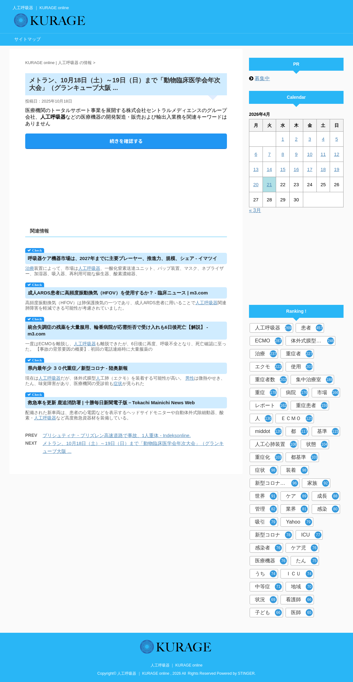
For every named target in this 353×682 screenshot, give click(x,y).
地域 (302, 586)
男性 (189, 378)
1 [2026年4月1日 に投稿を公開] (282, 139)
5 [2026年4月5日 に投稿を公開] (336, 139)
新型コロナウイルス (277, 483)
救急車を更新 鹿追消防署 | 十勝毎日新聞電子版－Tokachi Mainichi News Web (111, 402)
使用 (302, 366)
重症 (266, 392)
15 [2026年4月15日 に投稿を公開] (283, 169)
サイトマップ (27, 39)
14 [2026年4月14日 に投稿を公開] (269, 169)
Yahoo (299, 522)
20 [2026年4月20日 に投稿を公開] (256, 184)
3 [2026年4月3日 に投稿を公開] (309, 139)
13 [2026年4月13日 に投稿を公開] (256, 169)
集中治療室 (314, 379)
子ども (268, 612)
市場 (328, 392)
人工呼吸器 (89, 268)
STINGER (246, 673)
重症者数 (271, 379)
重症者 (299, 353)
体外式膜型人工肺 (312, 340)
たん (307, 560)
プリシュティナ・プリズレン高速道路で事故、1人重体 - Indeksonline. (117, 435)
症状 (117, 383)
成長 (328, 496)
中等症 (268, 586)
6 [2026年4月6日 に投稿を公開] (256, 154)
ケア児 (304, 547)
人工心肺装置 (276, 444)
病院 (297, 392)
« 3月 (255, 210)
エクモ (268, 366)
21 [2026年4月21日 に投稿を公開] (269, 184)
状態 (317, 444)
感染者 (268, 547)
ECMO (268, 340)
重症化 (268, 457)
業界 (297, 509)
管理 (266, 509)
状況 (266, 599)
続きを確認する (126, 141)
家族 (318, 483)
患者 (312, 327)
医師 (302, 612)
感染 (328, 509)
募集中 (262, 78)
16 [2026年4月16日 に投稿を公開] (296, 169)
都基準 (304, 457)
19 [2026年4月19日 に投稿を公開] (336, 169)
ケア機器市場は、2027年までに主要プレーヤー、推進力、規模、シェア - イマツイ (122, 258)
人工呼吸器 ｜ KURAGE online (177, 665)
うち (266, 573)
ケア (297, 496)
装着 (297, 470)
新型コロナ (273, 534)
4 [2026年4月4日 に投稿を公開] (323, 139)
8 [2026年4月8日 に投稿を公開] (282, 154)
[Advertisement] (126, 183)
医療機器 (271, 560)
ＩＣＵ (299, 573)
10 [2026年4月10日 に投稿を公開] (309, 154)
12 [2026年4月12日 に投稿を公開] (336, 154)
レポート (271, 405)
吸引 (266, 522)
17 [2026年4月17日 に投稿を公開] (309, 169)
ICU (311, 534)
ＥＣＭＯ (297, 418)
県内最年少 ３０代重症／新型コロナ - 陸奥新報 (78, 368)
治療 (29, 268)
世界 (266, 496)
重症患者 (312, 405)
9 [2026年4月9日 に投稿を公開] (296, 154)
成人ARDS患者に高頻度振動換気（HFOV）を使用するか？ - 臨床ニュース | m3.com (118, 292)
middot (268, 431)
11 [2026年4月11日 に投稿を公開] (323, 154)
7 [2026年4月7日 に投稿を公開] (269, 154)
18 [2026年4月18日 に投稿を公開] (323, 169)
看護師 (299, 599)
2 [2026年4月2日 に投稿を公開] (296, 139)
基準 (328, 431)
